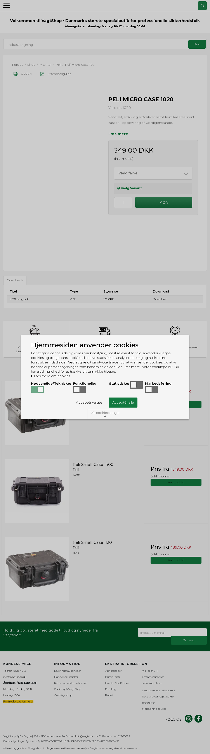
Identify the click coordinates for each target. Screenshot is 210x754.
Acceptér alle (123, 402)
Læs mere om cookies (50, 376)
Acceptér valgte (89, 402)
